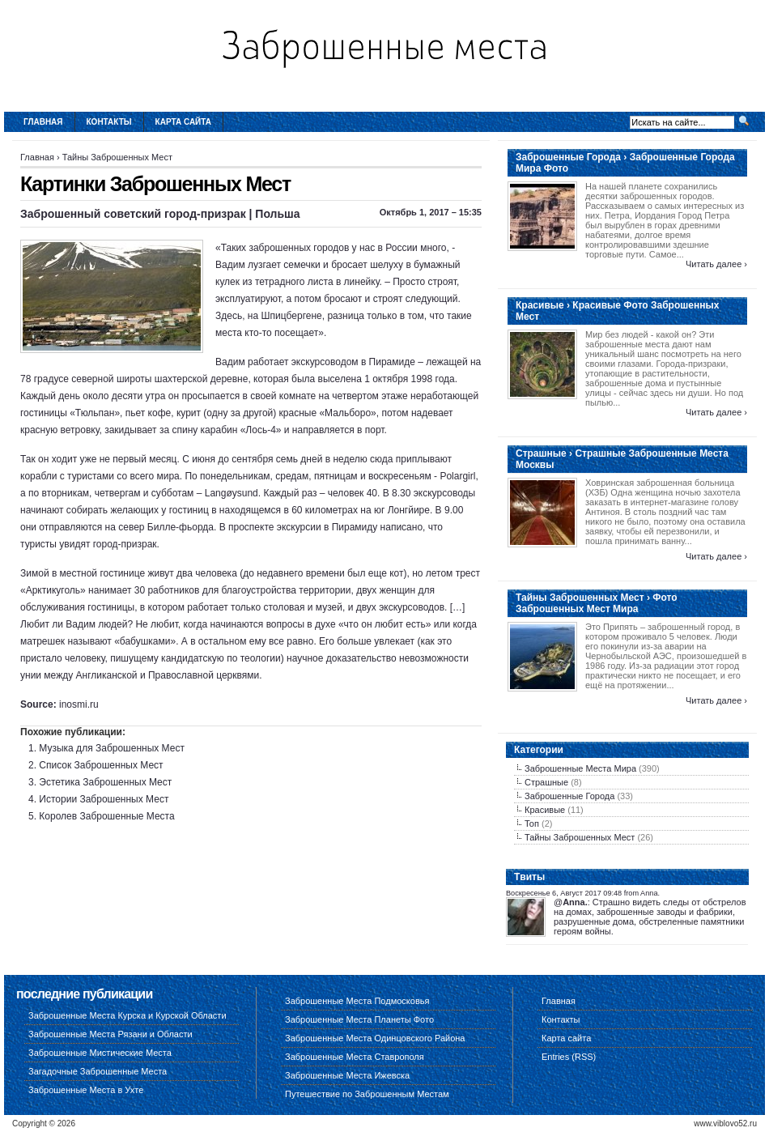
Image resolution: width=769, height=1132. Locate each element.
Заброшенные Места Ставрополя (354, 1057)
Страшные (546, 782)
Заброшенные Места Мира (580, 768)
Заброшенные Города (569, 796)
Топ (532, 823)
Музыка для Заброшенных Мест (112, 748)
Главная (43, 121)
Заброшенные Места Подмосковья (357, 1001)
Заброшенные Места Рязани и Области (110, 1034)
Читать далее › (716, 264)
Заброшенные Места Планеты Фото (359, 1019)
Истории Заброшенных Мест (103, 799)
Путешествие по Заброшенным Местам (367, 1094)
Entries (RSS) (569, 1057)
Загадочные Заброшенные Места (97, 1071)
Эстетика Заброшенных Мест (105, 782)
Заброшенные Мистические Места (100, 1053)
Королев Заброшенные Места (106, 816)
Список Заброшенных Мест (101, 765)
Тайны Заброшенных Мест (117, 157)
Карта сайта (183, 121)
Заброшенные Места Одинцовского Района (375, 1038)
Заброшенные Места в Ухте (85, 1090)
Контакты (109, 121)
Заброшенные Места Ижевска (347, 1075)
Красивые (545, 810)
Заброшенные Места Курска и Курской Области (127, 1015)
